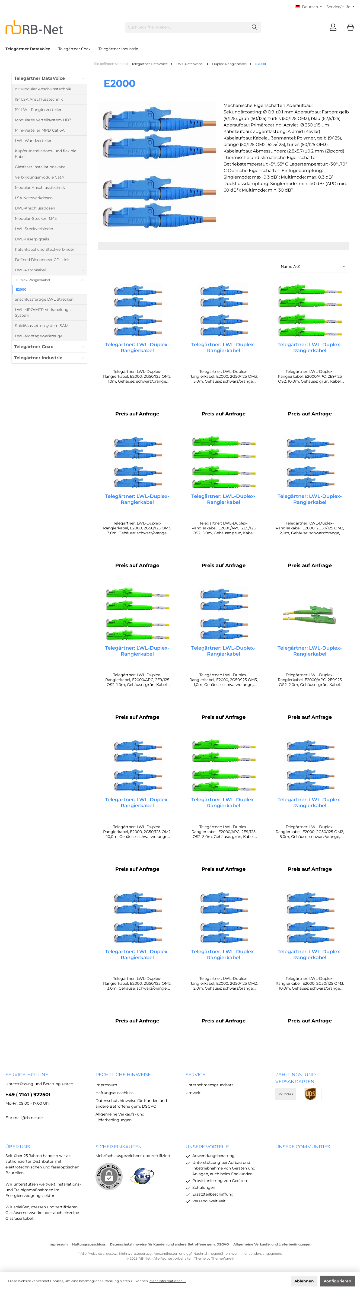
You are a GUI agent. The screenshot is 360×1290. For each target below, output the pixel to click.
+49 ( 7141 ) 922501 (27, 1095)
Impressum (106, 1084)
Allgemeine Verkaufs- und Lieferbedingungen (272, 1244)
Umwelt (193, 1092)
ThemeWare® (222, 1258)
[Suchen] (254, 27)
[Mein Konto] (333, 27)
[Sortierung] (313, 266)
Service (195, 1074)
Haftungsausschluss (114, 1092)
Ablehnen (304, 1281)
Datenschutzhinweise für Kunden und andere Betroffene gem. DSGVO (169, 1244)
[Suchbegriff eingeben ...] (187, 27)
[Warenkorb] (349, 27)
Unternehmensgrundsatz (209, 1084)
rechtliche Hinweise (123, 1074)
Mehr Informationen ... (167, 1281)
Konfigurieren (337, 1281)
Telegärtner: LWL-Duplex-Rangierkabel (137, 348)
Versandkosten (166, 1253)
